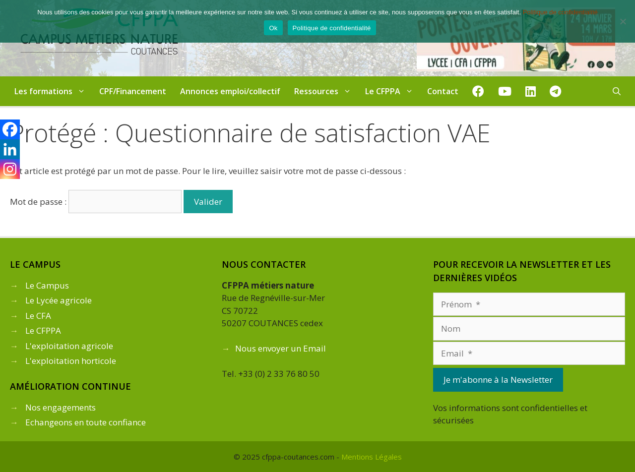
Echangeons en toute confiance (85, 422)
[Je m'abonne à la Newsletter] (498, 380)
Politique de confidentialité (560, 12)
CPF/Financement (132, 91)
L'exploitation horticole (70, 360)
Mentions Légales (371, 457)
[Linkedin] (10, 149)
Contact (442, 91)
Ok (273, 28)
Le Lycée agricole (58, 300)
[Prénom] (529, 304)
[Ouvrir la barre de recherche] (617, 91)
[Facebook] (10, 129)
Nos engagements (60, 407)
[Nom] (529, 329)
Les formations (53, 91)
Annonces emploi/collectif (230, 91)
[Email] (529, 353)
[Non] (623, 21)
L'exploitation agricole (69, 346)
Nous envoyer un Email (280, 348)
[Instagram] (10, 169)
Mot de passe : (96, 201)
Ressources (326, 91)
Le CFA (38, 315)
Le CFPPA (392, 91)
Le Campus (47, 285)
